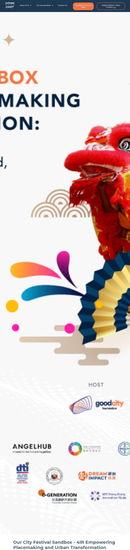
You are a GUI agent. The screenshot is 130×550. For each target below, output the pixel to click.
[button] (83, 6)
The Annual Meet (44, 5)
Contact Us (62, 5)
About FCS (25, 5)
